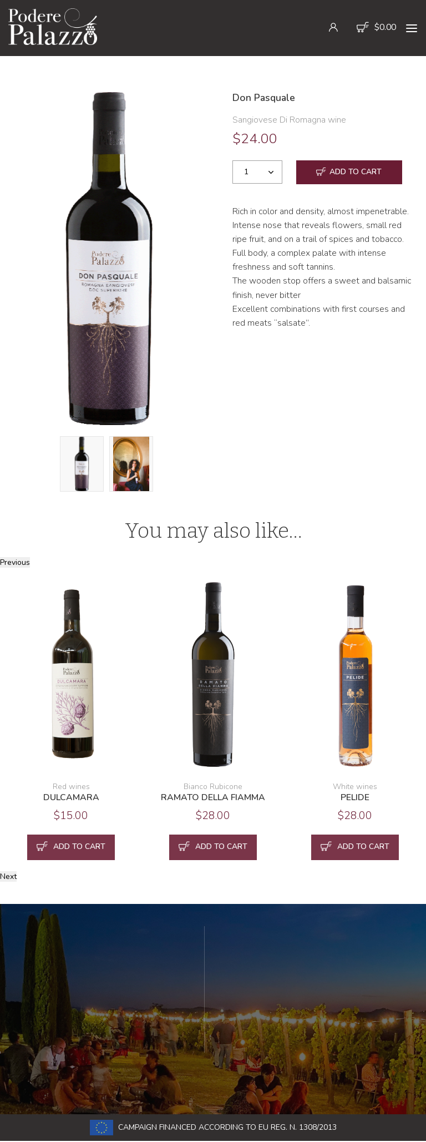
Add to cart (349, 173)
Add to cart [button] (71, 847)
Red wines (71, 786)
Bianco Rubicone (213, 786)
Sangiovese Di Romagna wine (289, 120)
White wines (355, 786)
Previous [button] (15, 562)
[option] (109, 258)
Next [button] (8, 877)
